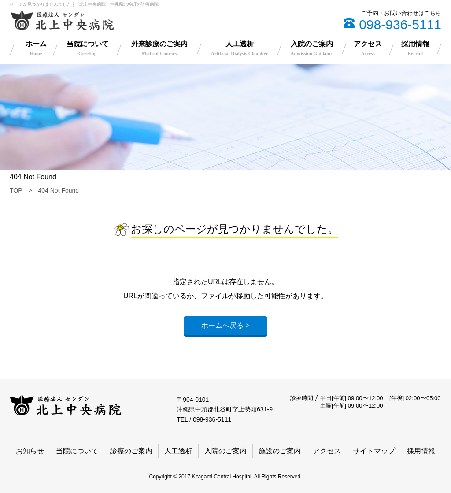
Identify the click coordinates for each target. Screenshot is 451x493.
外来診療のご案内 (159, 48)
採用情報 (415, 48)
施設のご (280, 451)
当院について (88, 48)
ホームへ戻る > (225, 325)
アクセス (368, 48)
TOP (16, 190)
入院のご (225, 451)
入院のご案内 (311, 48)
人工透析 (239, 48)
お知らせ (30, 451)
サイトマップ (374, 451)
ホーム (36, 48)
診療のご (131, 451)
